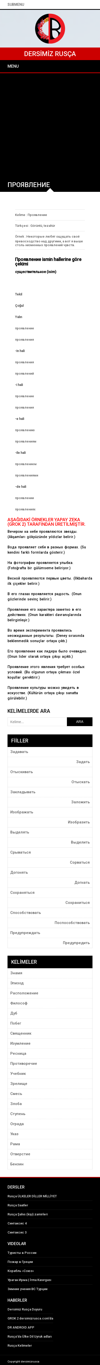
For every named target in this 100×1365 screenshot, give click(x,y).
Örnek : (20, 236)
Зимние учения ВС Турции (27, 1289)
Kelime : (21, 215)
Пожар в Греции (20, 1262)
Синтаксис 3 (17, 1232)
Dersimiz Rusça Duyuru (25, 1309)
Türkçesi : (22, 226)
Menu (13, 66)
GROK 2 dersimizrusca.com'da (30, 1318)
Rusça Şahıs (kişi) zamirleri (28, 1214)
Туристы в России (22, 1253)
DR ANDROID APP (21, 1327)
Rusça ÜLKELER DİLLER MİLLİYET (32, 1196)
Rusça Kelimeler (20, 1345)
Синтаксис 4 (17, 1223)
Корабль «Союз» (21, 1271)
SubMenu (16, 5)
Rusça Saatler (18, 1205)
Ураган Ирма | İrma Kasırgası (29, 1280)
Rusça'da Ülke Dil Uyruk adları (30, 1336)
